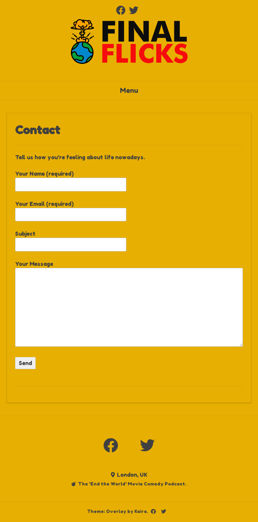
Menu (129, 90)
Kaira (140, 511)
